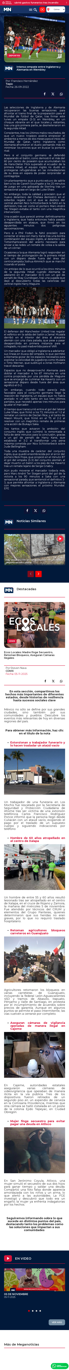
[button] (29, 1310)
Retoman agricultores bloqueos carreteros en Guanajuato (37, 932)
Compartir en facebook (44, 94)
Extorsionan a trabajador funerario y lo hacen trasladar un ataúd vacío (37, 744)
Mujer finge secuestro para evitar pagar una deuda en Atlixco (37, 1122)
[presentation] (31, 574)
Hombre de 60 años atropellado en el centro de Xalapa (37, 839)
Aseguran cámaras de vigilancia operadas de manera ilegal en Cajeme (37, 1026)
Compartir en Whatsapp (61, 94)
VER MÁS (57, 1322)
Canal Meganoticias (59, 1366)
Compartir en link (61, 681)
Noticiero (42, 10)
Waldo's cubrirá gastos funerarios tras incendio (33, 2)
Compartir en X (53, 94)
